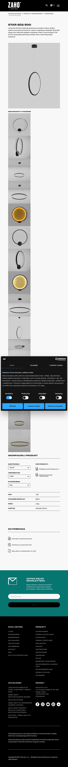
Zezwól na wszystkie (55, 406)
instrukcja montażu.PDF (22, 545)
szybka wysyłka (43, 672)
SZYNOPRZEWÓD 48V (44, 669)
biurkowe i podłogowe (45, 661)
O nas (10, 631)
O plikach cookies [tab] (56, 365)
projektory (41, 643)
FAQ (9, 652)
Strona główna (14, 13)
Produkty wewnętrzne (33, 13)
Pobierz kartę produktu (49, 469)
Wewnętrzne (14, 634)
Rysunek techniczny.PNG (22, 539)
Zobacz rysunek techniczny (45, 475)
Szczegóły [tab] (34, 365)
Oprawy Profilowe (44, 640)
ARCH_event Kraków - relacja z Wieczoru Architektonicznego (17, 710)
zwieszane (49, 13)
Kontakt (12, 649)
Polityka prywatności (18, 655)
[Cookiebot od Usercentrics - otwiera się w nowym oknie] (57, 359)
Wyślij (34, 605)
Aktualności (13, 640)
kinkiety (39, 646)
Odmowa (12, 406)
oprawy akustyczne (45, 634)
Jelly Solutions (12, 759)
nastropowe (41, 649)
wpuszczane (41, 652)
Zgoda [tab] (12, 365)
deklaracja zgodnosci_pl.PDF (24, 551)
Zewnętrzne (13, 637)
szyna (38, 658)
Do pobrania (13, 646)
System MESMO (42, 631)
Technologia (14, 643)
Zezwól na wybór (34, 406)
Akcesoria (40, 675)
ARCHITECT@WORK (15, 700)
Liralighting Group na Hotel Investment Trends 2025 (19, 690)
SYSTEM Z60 (41, 637)
